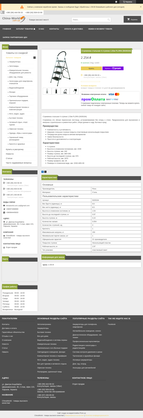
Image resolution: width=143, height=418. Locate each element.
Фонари (12, 92)
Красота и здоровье (17, 144)
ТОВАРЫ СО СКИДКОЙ (17, 53)
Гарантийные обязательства (13, 332)
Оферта (5, 352)
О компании (6, 340)
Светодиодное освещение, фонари (51, 352)
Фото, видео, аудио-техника (48, 360)
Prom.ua (83, 413)
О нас (41, 29)
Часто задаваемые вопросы (19, 163)
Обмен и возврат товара (100, 29)
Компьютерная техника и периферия (52, 356)
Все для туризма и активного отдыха (51, 364)
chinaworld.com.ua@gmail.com (18, 206)
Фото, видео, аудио (16, 114)
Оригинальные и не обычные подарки (52, 348)
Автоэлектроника (44, 324)
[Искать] (108, 19)
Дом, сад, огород (16, 77)
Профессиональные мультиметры (86, 341)
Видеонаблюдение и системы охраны (52, 340)
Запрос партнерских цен (15, 37)
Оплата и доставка (73, 29)
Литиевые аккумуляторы (82, 360)
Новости (10, 154)
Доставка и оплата (9, 328)
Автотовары (14, 66)
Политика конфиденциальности (97, 415)
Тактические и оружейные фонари (86, 356)
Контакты (54, 29)
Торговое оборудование (18, 96)
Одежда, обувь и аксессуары (20, 133)
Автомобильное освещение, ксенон (87, 331)
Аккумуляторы (15, 62)
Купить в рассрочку (15, 149)
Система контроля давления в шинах (87, 352)
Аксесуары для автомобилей (84, 368)
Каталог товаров (24, 29)
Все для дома (42, 336)
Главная (7, 29)
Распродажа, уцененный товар (49, 372)
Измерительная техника (46, 344)
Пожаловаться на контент (74, 415)
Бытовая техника (16, 118)
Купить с (113, 68)
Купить (91, 68)
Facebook (112, 324)
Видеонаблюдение (16, 88)
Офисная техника (16, 129)
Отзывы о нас (7, 336)
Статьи (9, 158)
